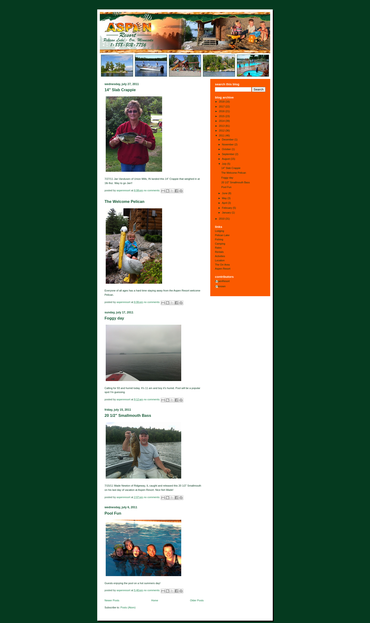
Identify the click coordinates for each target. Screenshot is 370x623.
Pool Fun (113, 513)
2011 (222, 135)
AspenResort (222, 281)
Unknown (220, 286)
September (228, 154)
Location (220, 260)
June (225, 193)
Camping (220, 243)
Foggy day (114, 318)
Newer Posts (112, 600)
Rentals (219, 251)
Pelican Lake (222, 235)
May (224, 198)
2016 (222, 111)
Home (154, 600)
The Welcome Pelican (124, 201)
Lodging (219, 231)
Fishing (219, 239)
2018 (222, 101)
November (228, 144)
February (227, 207)
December (228, 139)
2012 (222, 130)
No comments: (152, 190)
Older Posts (197, 600)
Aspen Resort (222, 268)
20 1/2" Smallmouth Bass (128, 415)
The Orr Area (222, 264)
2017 (222, 106)
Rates (218, 247)
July (224, 163)
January (227, 212)
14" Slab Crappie (120, 90)
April (225, 202)
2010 (222, 218)
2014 (222, 120)
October (227, 149)
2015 (222, 116)
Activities (220, 256)
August (226, 158)
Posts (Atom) (128, 607)
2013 (222, 125)
